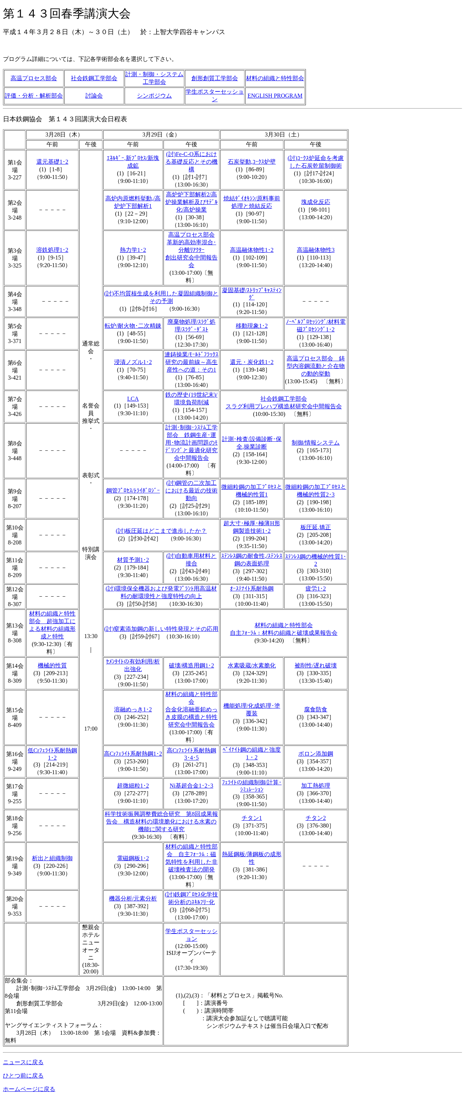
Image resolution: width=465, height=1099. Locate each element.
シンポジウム (154, 96)
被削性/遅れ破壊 (316, 665)
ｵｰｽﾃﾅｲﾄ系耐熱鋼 (252, 588)
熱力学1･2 (133, 250)
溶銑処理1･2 (52, 250)
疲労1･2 (316, 588)
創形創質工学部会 (214, 78)
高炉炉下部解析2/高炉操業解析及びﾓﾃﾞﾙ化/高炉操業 (191, 202)
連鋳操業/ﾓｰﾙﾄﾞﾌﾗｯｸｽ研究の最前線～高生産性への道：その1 (191, 362)
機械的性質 (52, 665)
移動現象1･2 (252, 326)
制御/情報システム (316, 443)
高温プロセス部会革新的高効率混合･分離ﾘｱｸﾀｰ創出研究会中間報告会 (191, 250)
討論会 (94, 96)
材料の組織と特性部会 (275, 78)
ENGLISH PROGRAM (275, 96)
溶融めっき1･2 (133, 709)
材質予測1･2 (133, 560)
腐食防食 (315, 709)
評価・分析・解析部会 (34, 96)
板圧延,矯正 (315, 527)
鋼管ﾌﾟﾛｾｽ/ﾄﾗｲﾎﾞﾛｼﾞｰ (133, 490)
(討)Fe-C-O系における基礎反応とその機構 (191, 161)
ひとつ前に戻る (23, 1076)
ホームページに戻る (29, 1089)
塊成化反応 (315, 202)
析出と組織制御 (52, 858)
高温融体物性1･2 (252, 250)
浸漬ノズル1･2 (133, 362)
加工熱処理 (315, 786)
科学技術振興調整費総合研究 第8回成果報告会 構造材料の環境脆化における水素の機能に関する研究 (161, 821)
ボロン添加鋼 (315, 754)
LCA (133, 399)
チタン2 (316, 818)
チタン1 (252, 818)
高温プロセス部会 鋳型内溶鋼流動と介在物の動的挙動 (316, 366)
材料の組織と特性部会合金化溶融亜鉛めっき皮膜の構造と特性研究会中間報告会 (191, 709)
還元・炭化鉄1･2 (252, 362)
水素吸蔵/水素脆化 (252, 665)
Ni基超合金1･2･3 (191, 786)
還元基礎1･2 (52, 162)
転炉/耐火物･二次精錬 (133, 326)
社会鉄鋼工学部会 (94, 78)
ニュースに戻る (23, 1062)
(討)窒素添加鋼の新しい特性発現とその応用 (161, 629)
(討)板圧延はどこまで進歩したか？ (161, 531)
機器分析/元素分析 (133, 898)
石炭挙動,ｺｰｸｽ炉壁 (252, 162)
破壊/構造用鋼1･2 (191, 665)
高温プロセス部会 (34, 78)
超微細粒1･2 (133, 786)
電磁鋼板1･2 (133, 858)
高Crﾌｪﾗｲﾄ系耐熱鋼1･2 (133, 754)
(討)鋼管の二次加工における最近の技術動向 (191, 490)
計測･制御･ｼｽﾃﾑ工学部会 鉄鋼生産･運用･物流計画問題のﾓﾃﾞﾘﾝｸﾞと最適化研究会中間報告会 (191, 442)
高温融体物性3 (316, 250)
